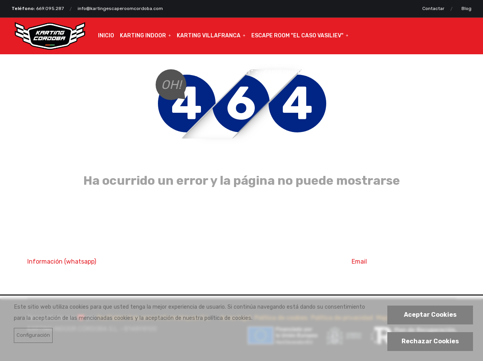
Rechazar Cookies (430, 341)
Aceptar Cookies (430, 314)
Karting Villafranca (209, 35)
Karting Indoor (143, 35)
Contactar (433, 8)
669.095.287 (50, 8)
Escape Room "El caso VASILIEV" (297, 35)
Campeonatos (284, 72)
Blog (466, 8)
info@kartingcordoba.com (404, 274)
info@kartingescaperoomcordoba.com (120, 8)
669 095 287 (53, 274)
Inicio (106, 35)
